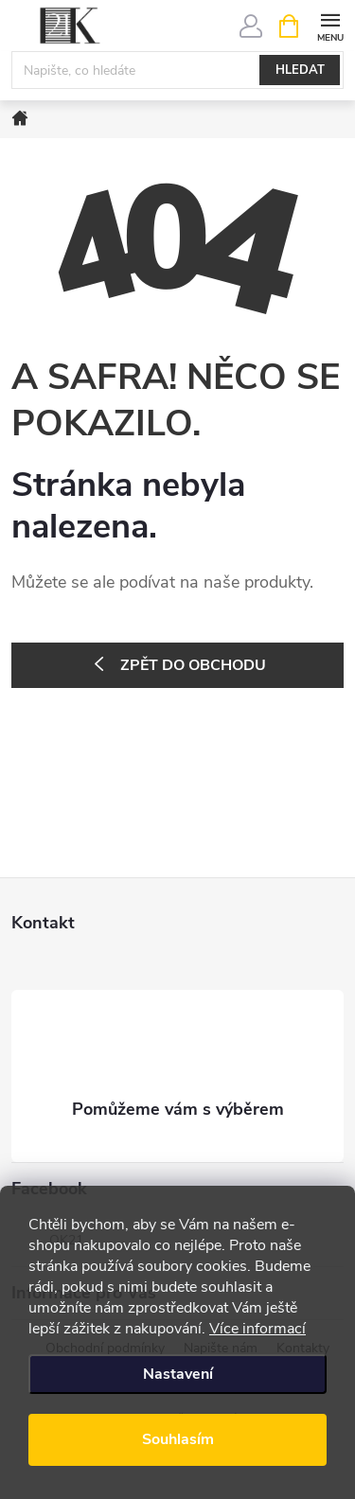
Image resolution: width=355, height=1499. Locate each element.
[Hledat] (177, 70)
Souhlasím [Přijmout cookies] (178, 1439)
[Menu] (330, 25)
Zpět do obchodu (193, 665)
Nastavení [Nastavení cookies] (178, 1374)
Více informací (257, 1328)
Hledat (300, 70)
